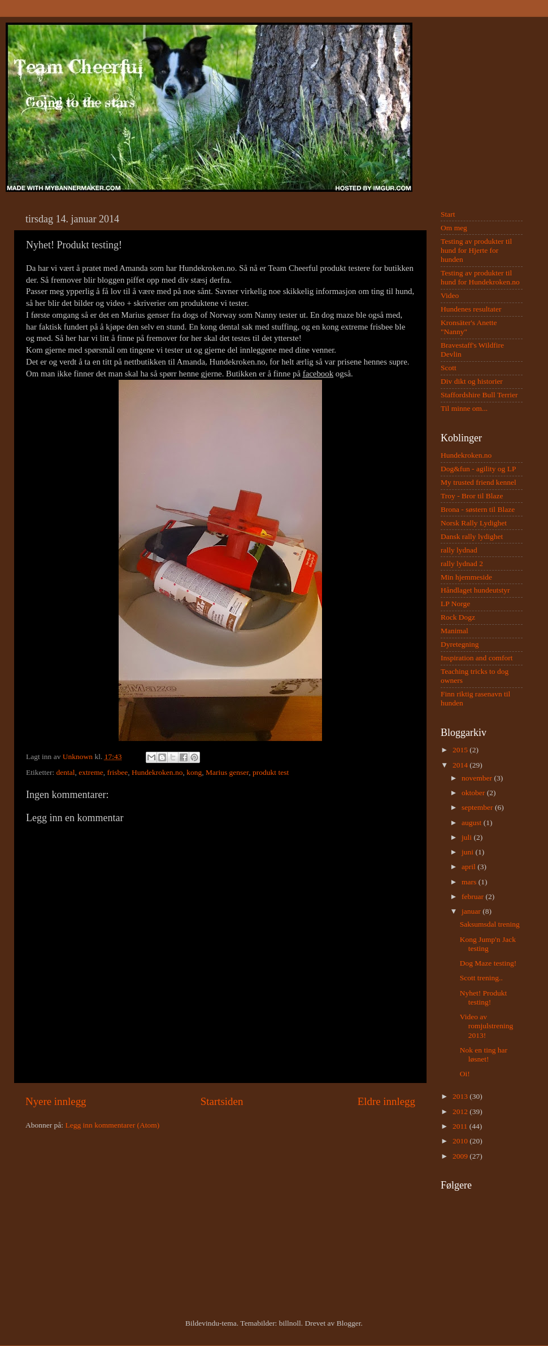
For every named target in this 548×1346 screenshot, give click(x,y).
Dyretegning (460, 644)
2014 (461, 765)
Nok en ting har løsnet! (483, 1054)
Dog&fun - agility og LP (478, 468)
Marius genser (227, 772)
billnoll (290, 1323)
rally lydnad (459, 550)
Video (450, 295)
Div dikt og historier (472, 381)
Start (448, 214)
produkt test (271, 772)
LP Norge (455, 603)
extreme (91, 772)
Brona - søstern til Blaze (478, 509)
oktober (474, 792)
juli (467, 837)
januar (472, 911)
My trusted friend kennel (478, 482)
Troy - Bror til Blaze (472, 496)
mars (470, 882)
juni (468, 852)
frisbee (117, 772)
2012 (461, 1111)
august (473, 822)
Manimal (454, 630)
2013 (461, 1096)
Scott (448, 367)
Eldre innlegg (386, 1101)
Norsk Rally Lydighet (474, 523)
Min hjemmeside (466, 577)
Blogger (349, 1323)
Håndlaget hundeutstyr (475, 590)
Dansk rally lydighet (472, 536)
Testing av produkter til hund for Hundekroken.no (480, 277)
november (478, 778)
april (469, 866)
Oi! (465, 1073)
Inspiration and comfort (476, 658)
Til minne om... (464, 408)
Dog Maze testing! (488, 963)
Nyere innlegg (55, 1101)
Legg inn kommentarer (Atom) (112, 1125)
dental (65, 772)
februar (473, 896)
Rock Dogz (458, 617)
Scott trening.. (481, 978)
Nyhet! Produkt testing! (483, 997)
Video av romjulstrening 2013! (487, 1025)
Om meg (454, 227)
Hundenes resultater (471, 309)
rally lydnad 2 (462, 563)
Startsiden (222, 1101)
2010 (461, 1141)
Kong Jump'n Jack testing (488, 944)
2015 (461, 750)
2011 (461, 1126)
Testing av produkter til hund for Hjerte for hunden (476, 250)
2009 (461, 1156)
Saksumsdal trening (490, 924)
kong (194, 772)
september (478, 807)
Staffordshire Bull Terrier (479, 395)
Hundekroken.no (157, 772)
